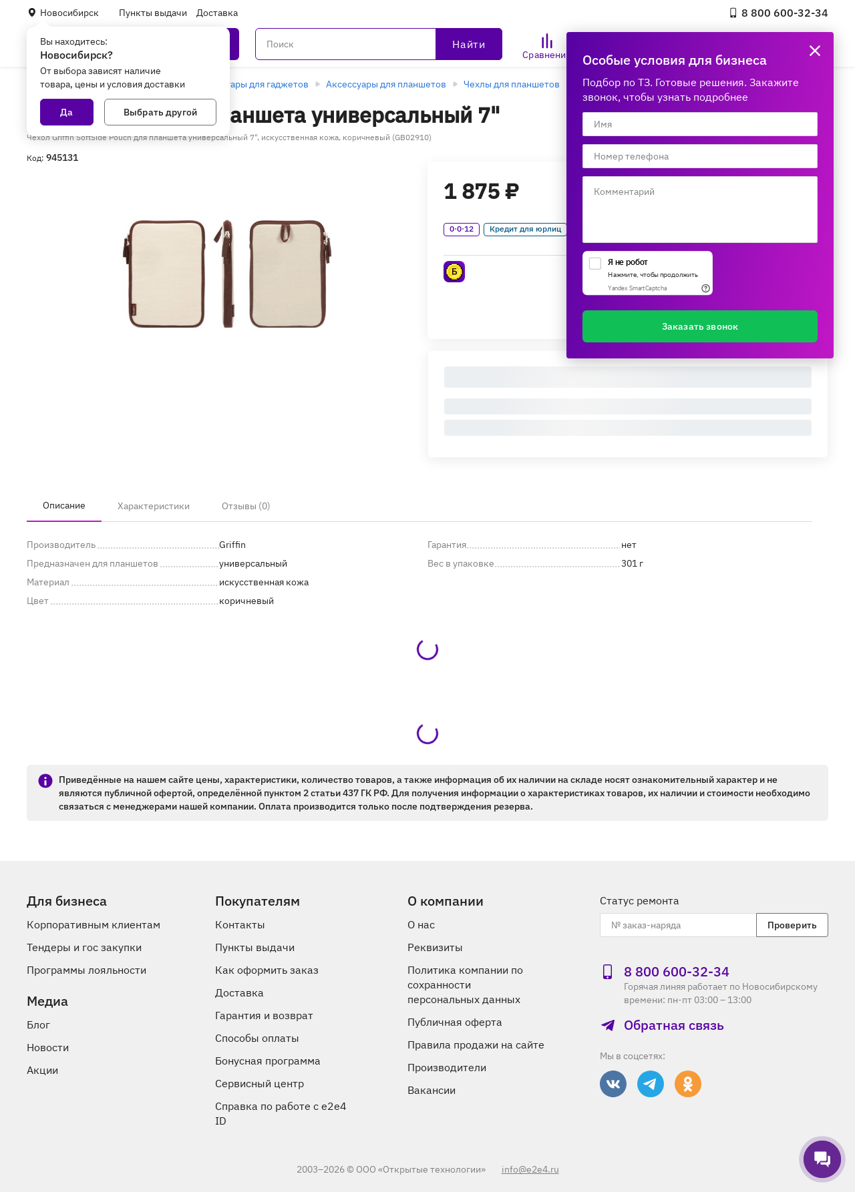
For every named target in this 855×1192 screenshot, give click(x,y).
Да (66, 112)
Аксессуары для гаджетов (252, 84)
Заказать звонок (700, 326)
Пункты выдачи (153, 13)
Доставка (217, 13)
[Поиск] (378, 44)
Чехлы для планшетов (512, 84)
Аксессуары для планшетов (386, 84)
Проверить (792, 925)
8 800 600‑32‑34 (778, 12)
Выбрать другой (160, 112)
